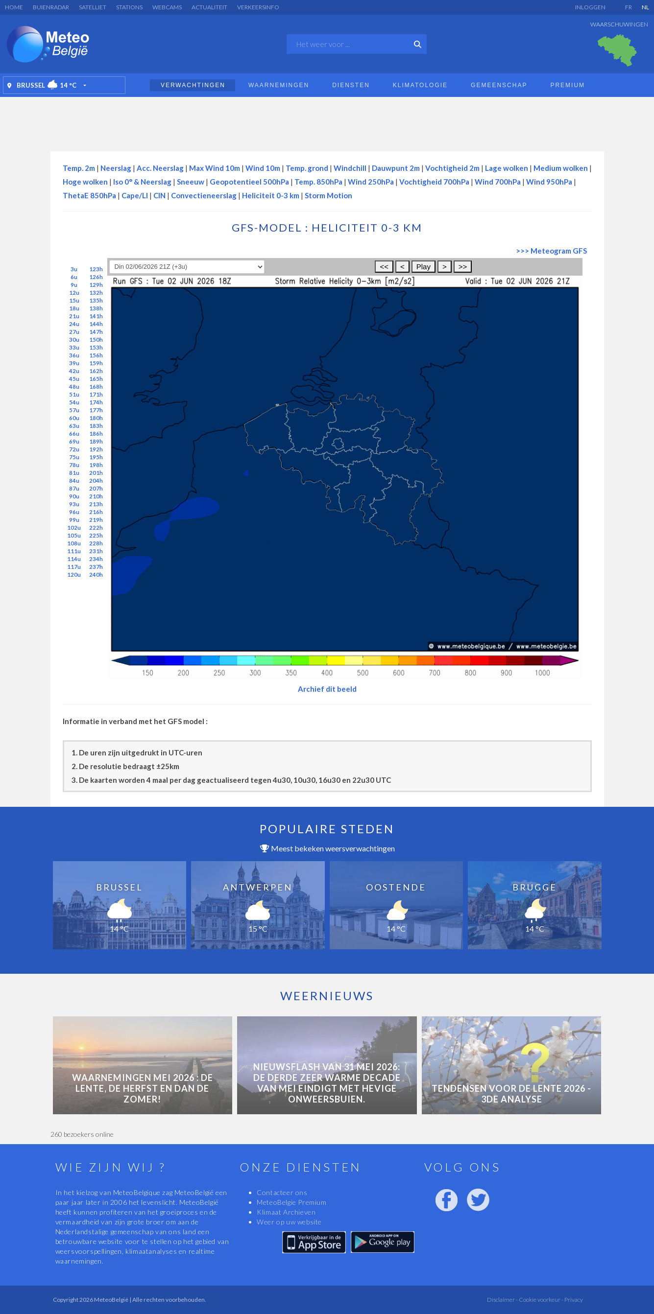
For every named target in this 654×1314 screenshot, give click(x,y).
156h (96, 355)
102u (74, 527)
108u (74, 543)
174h (96, 402)
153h (96, 347)
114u (74, 559)
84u (74, 480)
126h (96, 277)
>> (463, 266)
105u (74, 535)
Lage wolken (506, 168)
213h (96, 504)
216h (96, 512)
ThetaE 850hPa (89, 195)
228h (96, 543)
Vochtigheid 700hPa (434, 181)
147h (96, 331)
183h (96, 425)
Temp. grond (307, 168)
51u (74, 394)
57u (74, 410)
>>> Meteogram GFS (551, 250)
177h (96, 410)
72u (74, 449)
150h (96, 339)
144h (96, 324)
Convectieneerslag (204, 195)
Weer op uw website (289, 1222)
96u (74, 512)
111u (74, 551)
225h (96, 535)
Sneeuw (190, 181)
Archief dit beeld (327, 688)
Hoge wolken (85, 181)
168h (96, 386)
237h (96, 566)
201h (96, 472)
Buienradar (51, 7)
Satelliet (92, 7)
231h (96, 551)
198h (96, 465)
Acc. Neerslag (160, 168)
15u (74, 300)
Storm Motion (328, 195)
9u (74, 285)
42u (74, 371)
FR (628, 7)
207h (96, 488)
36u (74, 355)
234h (96, 559)
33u (74, 347)
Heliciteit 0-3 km (270, 195)
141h (96, 316)
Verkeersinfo (258, 7)
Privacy (573, 1299)
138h (96, 308)
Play (423, 266)
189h (96, 441)
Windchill (350, 168)
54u (74, 402)
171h (96, 394)
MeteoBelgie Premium (291, 1202)
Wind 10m (262, 168)
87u (74, 488)
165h (96, 378)
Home (14, 7)
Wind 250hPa (371, 181)
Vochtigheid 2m (452, 168)
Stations (129, 7)
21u (74, 316)
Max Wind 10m (214, 168)
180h (96, 418)
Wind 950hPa (549, 181)
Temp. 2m (79, 168)
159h (96, 363)
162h (96, 371)
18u (74, 308)
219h (96, 519)
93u (74, 504)
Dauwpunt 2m (396, 168)
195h (96, 457)
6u (74, 277)
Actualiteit (209, 7)
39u (74, 363)
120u (74, 574)
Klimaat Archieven (286, 1212)
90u (74, 496)
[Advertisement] (327, 121)
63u (74, 425)
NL (645, 7)
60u (74, 418)
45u (74, 378)
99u (74, 519)
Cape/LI (134, 195)
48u (74, 386)
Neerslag (115, 168)
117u (74, 566)
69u (74, 441)
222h (96, 527)
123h (96, 269)
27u (74, 331)
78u (74, 465)
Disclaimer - (502, 1299)
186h (96, 433)
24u (74, 324)
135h (96, 300)
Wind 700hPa (498, 181)
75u (74, 457)
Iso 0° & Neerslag (142, 181)
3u (74, 269)
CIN (159, 195)
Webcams (167, 7)
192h (96, 449)
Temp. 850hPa (318, 181)
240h (96, 574)
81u (74, 472)
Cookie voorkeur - (540, 1299)
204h (96, 480)
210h (96, 496)
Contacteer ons (282, 1192)
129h (96, 285)
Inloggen (590, 7)
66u (74, 433)
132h (96, 292)
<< (384, 266)
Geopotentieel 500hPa (249, 181)
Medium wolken (560, 168)
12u (74, 292)
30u (74, 339)
